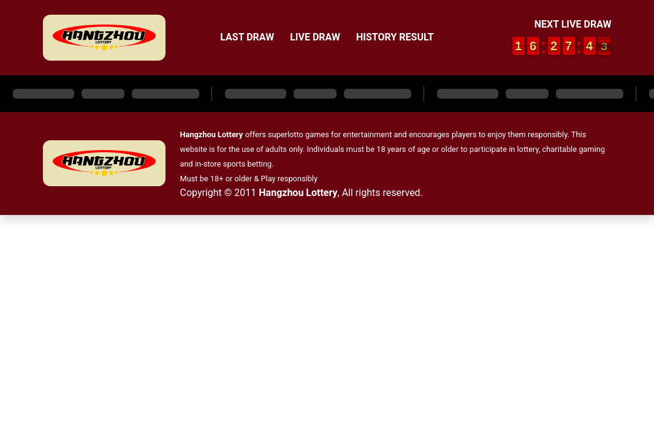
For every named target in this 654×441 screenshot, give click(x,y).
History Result (395, 37)
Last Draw (247, 37)
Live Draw (315, 37)
